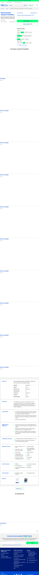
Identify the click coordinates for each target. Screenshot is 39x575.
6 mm (18, 32)
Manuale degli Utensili (18, 551)
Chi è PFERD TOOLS (5, 553)
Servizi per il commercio (18, 556)
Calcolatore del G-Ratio (18, 565)
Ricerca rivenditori (27, 24)
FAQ (14, 568)
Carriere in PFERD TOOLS (17, 2)
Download (16, 553)
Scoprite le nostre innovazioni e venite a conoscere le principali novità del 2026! (19, 0)
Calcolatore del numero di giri (19, 559)
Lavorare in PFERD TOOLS (6, 557)
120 (27, 42)
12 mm (26, 32)
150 (30, 42)
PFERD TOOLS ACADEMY (19, 555)
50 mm (27, 39)
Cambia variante (34, 12)
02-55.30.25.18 (31, 562)
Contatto (2, 554)
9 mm (22, 32)
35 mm (23, 39)
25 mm (19, 39)
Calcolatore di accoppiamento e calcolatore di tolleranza (19, 562)
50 (18, 42)
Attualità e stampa (4, 556)
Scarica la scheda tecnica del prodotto (25, 15)
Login (32, 542)
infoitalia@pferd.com (32, 560)
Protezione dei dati (9, 2)
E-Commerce (16, 558)
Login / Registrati (27, 21)
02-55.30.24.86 (31, 558)
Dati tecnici (20, 12)
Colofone (2, 2)
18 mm (30, 32)
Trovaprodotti (16, 566)
